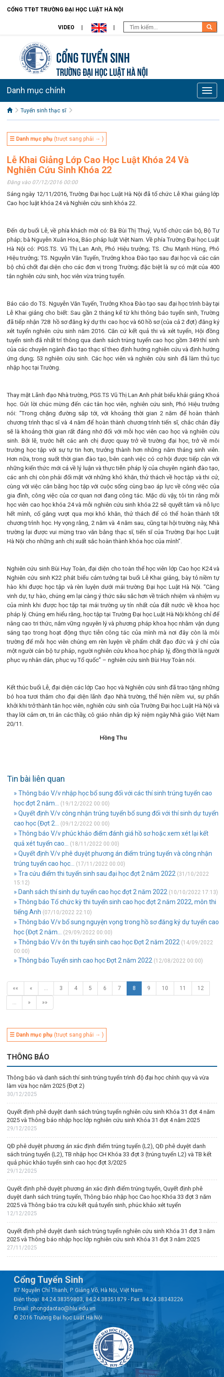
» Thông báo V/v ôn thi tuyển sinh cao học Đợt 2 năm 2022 (97, 942)
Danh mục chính (36, 90)
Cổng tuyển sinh (93, 56)
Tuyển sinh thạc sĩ (43, 110)
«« (15, 988)
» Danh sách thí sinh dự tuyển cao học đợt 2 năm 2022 (90, 891)
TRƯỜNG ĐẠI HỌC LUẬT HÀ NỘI (102, 71)
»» (45, 1002)
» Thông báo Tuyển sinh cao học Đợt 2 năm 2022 (83, 960)
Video (66, 27)
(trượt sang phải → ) (57, 139)
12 (200, 988)
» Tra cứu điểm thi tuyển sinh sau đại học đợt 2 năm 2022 (95, 873)
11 (183, 988)
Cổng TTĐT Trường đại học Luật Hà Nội (65, 9)
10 (165, 988)
